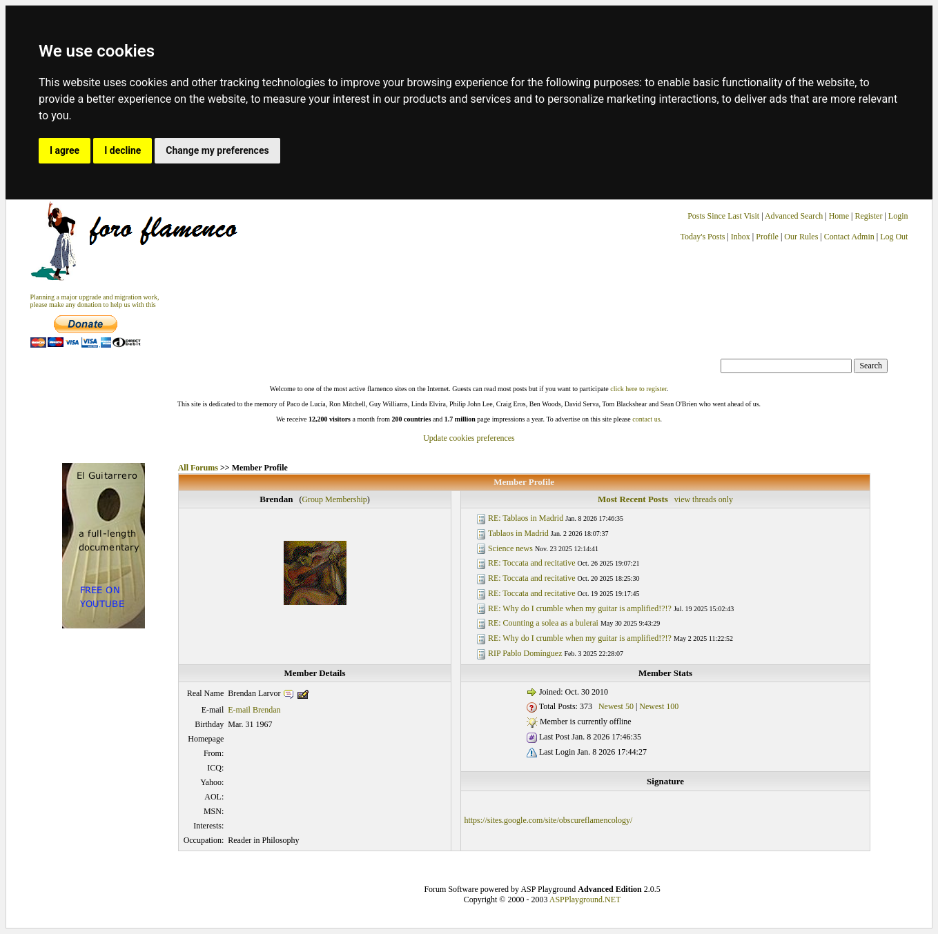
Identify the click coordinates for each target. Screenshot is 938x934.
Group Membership (334, 499)
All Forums (198, 468)
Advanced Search (794, 216)
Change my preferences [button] (217, 150)
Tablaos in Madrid (518, 533)
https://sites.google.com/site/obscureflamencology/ (548, 820)
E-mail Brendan (254, 710)
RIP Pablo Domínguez (525, 653)
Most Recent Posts (633, 499)
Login (898, 216)
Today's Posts (702, 236)
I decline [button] (122, 150)
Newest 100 (658, 706)
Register (869, 216)
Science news (510, 548)
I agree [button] (64, 150)
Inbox (740, 236)
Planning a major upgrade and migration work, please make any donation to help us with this (94, 300)
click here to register (638, 389)
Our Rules (801, 236)
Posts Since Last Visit (723, 216)
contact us (646, 419)
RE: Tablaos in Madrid (525, 518)
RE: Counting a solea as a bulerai (543, 623)
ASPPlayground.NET (585, 899)
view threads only (703, 499)
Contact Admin (849, 236)
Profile (767, 236)
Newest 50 (616, 706)
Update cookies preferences (469, 438)
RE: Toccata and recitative (532, 563)
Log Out (894, 236)
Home (839, 216)
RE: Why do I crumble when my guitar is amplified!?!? (580, 608)
